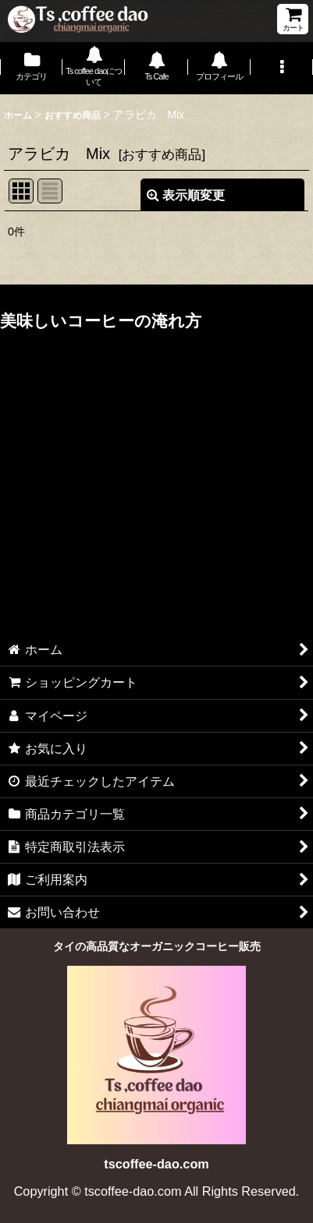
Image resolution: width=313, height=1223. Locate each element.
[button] (282, 68)
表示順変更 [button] (186, 195)
